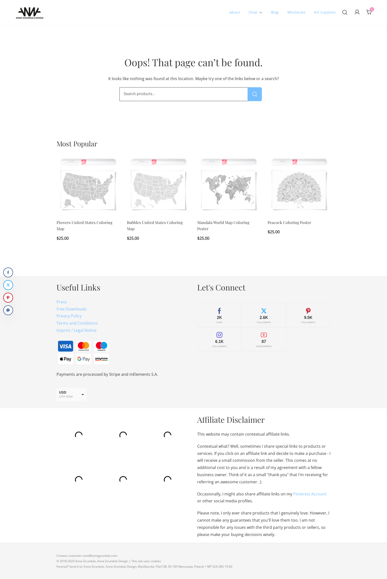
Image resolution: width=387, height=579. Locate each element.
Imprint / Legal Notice (77, 330)
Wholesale (296, 12)
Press (62, 302)
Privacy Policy (69, 316)
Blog (275, 12)
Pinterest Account (310, 494)
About (235, 12)
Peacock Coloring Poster (289, 222)
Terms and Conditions (77, 323)
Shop (253, 12)
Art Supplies (325, 12)
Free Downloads (72, 309)
